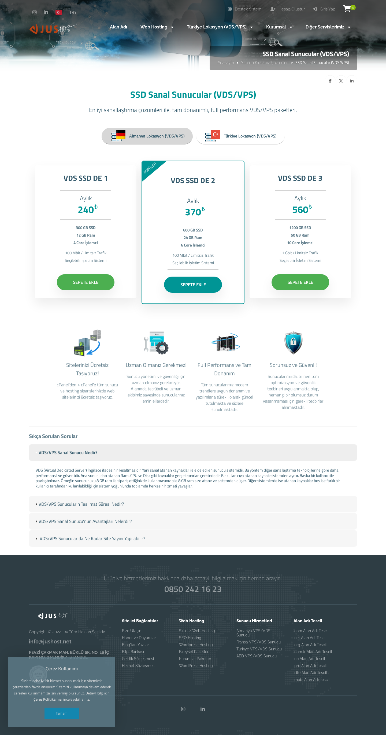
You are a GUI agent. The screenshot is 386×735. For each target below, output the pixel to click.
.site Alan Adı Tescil (310, 673)
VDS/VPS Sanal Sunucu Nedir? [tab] (66, 464)
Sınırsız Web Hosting (197, 631)
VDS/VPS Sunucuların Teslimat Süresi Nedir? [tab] (79, 516)
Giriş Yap (324, 9)
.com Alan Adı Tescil (311, 631)
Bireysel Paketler (194, 652)
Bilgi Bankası (133, 652)
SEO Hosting (190, 638)
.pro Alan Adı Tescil (310, 666)
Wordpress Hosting (196, 645)
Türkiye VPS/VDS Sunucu (259, 649)
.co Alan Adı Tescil (309, 659)
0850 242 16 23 (193, 589)
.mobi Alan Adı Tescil (312, 680)
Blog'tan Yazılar (135, 645)
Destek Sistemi (245, 9)
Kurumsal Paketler (195, 659)
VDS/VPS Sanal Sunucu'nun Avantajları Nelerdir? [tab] (83, 533)
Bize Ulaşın (131, 631)
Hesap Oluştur (287, 9)
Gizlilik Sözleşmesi (138, 659)
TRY (73, 12)
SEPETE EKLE (85, 282)
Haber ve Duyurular (139, 638)
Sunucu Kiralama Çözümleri (264, 62)
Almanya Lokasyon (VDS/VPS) (147, 136)
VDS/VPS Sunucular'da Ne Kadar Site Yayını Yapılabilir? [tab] (89, 550)
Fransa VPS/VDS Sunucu (258, 642)
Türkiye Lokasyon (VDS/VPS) (240, 136)
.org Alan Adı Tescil (310, 645)
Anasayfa (226, 62)
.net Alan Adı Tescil (310, 638)
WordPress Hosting (196, 666)
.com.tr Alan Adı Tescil (313, 652)
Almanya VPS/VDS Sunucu (253, 633)
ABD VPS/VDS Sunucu (256, 656)
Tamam (62, 713)
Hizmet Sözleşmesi (138, 666)
